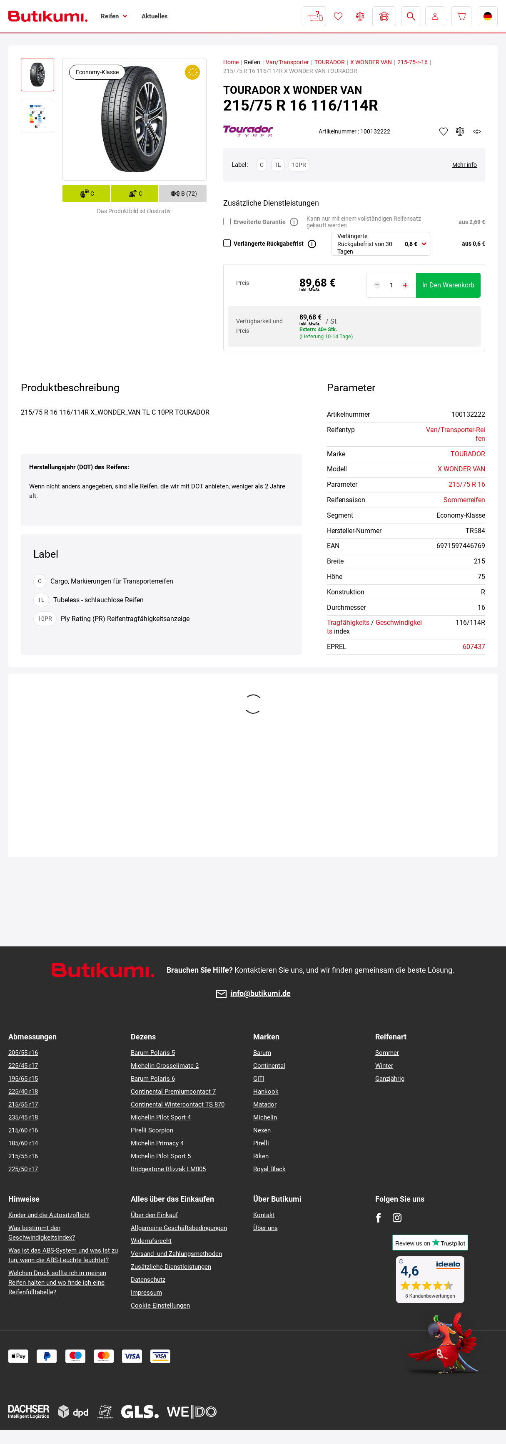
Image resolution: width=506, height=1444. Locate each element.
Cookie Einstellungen (160, 1305)
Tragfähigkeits (348, 622)
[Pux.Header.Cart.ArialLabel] (461, 16)
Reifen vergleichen (360, 16)
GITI (258, 1078)
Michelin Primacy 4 (157, 1143)
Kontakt (264, 1215)
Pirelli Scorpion (152, 1130)
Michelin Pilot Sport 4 (161, 1117)
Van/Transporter (287, 62)
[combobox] (381, 244)
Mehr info (464, 164)
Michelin (265, 1117)
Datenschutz (148, 1279)
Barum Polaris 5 (153, 1053)
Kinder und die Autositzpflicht (49, 1215)
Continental (269, 1065)
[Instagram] (397, 1217)
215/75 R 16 (467, 484)
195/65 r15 (23, 1078)
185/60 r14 (23, 1143)
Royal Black (269, 1169)
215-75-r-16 (412, 62)
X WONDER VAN (371, 62)
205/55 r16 (23, 1053)
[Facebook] (378, 1217)
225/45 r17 (23, 1065)
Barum (262, 1053)
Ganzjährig (389, 1078)
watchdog (477, 131)
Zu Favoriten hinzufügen (443, 131)
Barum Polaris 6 (153, 1078)
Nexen (262, 1130)
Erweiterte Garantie (260, 222)
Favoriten (338, 16)
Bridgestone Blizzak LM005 (168, 1169)
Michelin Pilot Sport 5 (161, 1156)
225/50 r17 (23, 1169)
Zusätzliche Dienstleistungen (171, 1266)
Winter (384, 1065)
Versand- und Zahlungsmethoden (176, 1254)
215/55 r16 (23, 1156)
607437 (474, 647)
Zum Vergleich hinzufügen (460, 131)
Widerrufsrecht (151, 1241)
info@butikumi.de (261, 994)
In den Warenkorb (448, 285)
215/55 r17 (23, 1104)
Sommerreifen (464, 500)
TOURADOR (329, 62)
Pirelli (261, 1143)
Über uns (265, 1228)
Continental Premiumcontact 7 (173, 1091)
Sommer (387, 1053)
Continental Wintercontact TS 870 (177, 1104)
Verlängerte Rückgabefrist (269, 243)
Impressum (146, 1292)
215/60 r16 (23, 1130)
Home (231, 62)
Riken (261, 1156)
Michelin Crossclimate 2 (165, 1065)
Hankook (266, 1091)
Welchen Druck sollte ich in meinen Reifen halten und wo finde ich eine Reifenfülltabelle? (57, 1282)
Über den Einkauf (154, 1215)
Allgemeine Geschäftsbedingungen (179, 1228)
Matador (265, 1104)
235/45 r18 (23, 1117)
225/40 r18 (23, 1091)
